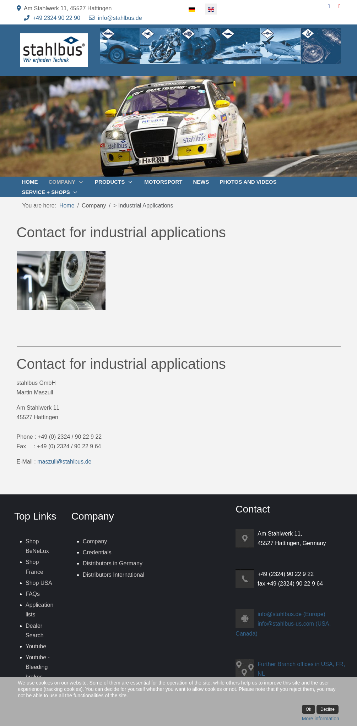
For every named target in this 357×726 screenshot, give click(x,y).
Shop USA (39, 583)
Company (95, 541)
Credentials (97, 552)
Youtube (36, 646)
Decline (327, 709)
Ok (308, 709)
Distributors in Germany (112, 563)
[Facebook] (329, 6)
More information (320, 718)
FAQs (33, 594)
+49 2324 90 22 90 (56, 18)
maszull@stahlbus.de (64, 462)
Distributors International (113, 575)
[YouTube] (340, 6)
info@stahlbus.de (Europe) (291, 614)
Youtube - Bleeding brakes (38, 667)
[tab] (139, 162)
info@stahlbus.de (120, 18)
